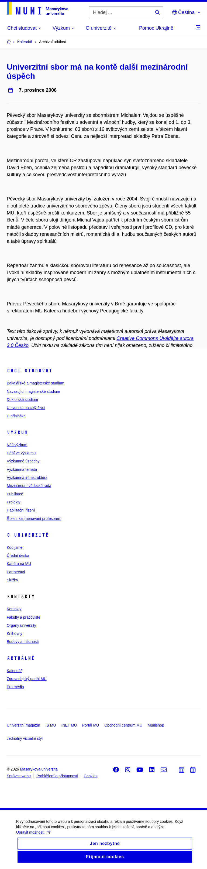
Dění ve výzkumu (21, 453)
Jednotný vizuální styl (25, 738)
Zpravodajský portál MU (27, 679)
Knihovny (14, 633)
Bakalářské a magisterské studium (35, 383)
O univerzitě (28, 535)
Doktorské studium (22, 399)
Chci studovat (29, 371)
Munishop (156, 725)
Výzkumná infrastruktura (27, 477)
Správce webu (19, 776)
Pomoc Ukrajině (156, 28)
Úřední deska (18, 555)
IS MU (51, 725)
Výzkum (17, 432)
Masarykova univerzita (38, 769)
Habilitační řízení (21, 510)
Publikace (15, 494)
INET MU (69, 725)
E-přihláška (16, 416)
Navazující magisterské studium (33, 391)
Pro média (15, 687)
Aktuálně (21, 658)
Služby (12, 580)
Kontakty (14, 609)
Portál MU (90, 725)
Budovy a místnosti (23, 641)
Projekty (13, 502)
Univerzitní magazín (23, 725)
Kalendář (14, 671)
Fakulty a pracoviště (23, 617)
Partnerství (16, 572)
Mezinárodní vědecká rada (29, 485)
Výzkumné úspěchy (23, 461)
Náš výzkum (17, 445)
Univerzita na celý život (26, 407)
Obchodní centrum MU (123, 725)
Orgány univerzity (21, 625)
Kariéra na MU (19, 563)
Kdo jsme (14, 547)
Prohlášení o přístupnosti (57, 776)
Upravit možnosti (33, 836)
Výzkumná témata (22, 469)
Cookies (91, 776)
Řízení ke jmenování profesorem (34, 518)
